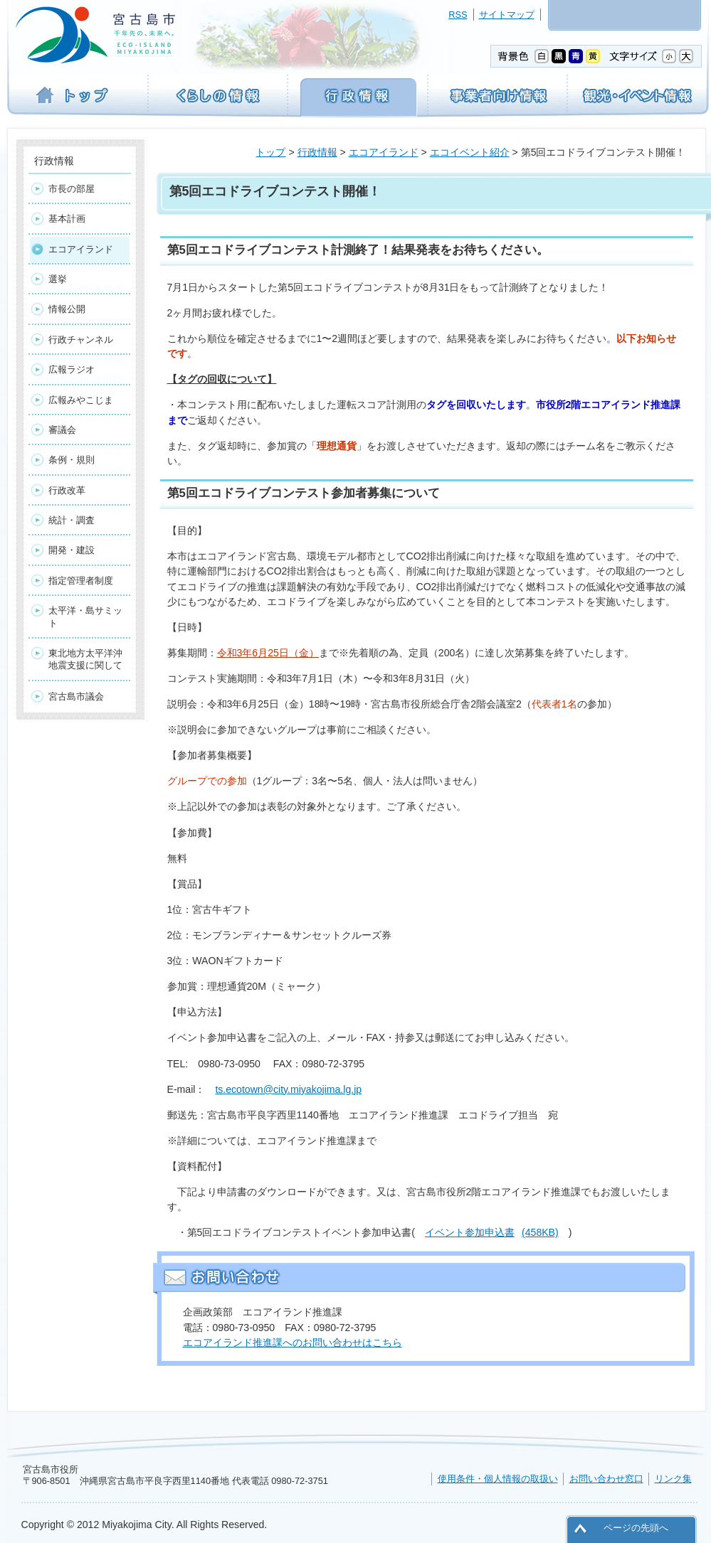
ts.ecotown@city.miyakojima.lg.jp (288, 1089)
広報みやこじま (80, 400)
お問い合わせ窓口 (606, 1478)
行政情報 (317, 152)
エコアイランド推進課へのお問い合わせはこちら (292, 1342)
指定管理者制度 (80, 580)
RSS (457, 14)
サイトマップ (506, 14)
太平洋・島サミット (85, 616)
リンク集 (673, 1478)
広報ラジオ (71, 369)
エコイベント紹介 (470, 152)
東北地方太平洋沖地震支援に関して (85, 659)
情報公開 (66, 309)
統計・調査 (71, 520)
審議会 (62, 430)
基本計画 (66, 218)
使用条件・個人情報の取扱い (498, 1478)
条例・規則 (71, 459)
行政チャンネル (80, 339)
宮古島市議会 (76, 696)
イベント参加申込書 (492, 1232)
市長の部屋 (71, 188)
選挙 (57, 279)
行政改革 (66, 490)
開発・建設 (71, 550)
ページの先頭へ (636, 1527)
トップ (270, 152)
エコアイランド (383, 152)
